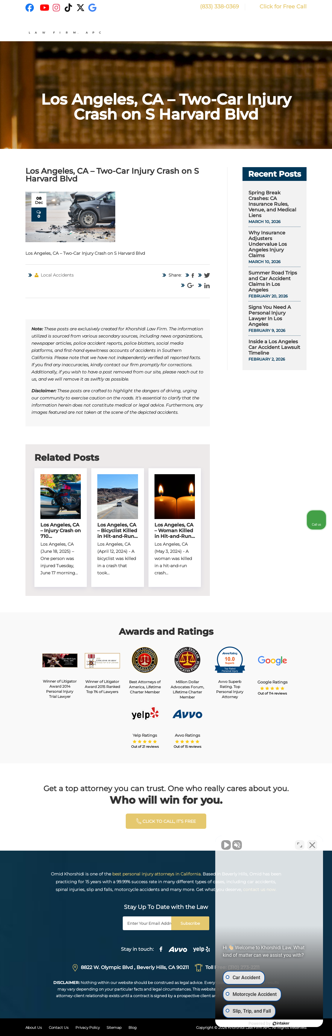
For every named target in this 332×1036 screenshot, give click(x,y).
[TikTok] (68, 8)
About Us (33, 1027)
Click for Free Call (279, 6)
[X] (80, 8)
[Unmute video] (226, 845)
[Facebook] (29, 8)
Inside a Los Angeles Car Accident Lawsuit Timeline (274, 347)
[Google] (92, 8)
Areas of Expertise (252, 29)
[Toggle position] (299, 845)
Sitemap (114, 1027)
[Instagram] (56, 8)
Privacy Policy (87, 1027)
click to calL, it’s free (166, 821)
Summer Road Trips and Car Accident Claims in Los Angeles (272, 281)
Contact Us (59, 1027)
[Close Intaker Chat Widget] (312, 845)
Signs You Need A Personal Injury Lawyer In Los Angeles (269, 315)
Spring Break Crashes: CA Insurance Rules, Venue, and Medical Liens (272, 204)
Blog (132, 1027)
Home (177, 29)
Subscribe (190, 923)
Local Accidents (57, 275)
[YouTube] (44, 8)
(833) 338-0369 (214, 6)
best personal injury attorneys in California (156, 874)
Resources (291, 29)
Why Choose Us (207, 29)
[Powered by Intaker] (281, 1023)
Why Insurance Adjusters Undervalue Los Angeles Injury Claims (267, 244)
